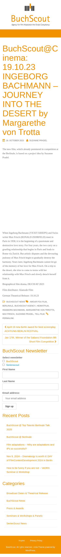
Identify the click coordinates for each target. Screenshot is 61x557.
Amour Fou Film (38, 302)
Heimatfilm (43, 306)
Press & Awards (15, 508)
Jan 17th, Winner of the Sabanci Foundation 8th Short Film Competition (30, 339)
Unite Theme (38, 547)
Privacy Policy (36, 540)
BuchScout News (15, 302)
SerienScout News (17, 523)
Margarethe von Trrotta (40, 310)
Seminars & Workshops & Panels (24, 515)
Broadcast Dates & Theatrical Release (27, 493)
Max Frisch (8, 314)
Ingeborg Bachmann (13, 310)
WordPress (30, 550)
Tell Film (39, 314)
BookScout (10, 547)
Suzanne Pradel (38, 140)
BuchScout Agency (24, 306)
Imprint (22, 540)
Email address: (11, 392)
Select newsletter (12, 357)
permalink (8, 318)
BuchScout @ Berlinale (19, 437)
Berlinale (7, 306)
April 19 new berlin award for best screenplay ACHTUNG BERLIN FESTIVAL (30, 329)
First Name (8, 369)
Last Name (8, 381)
